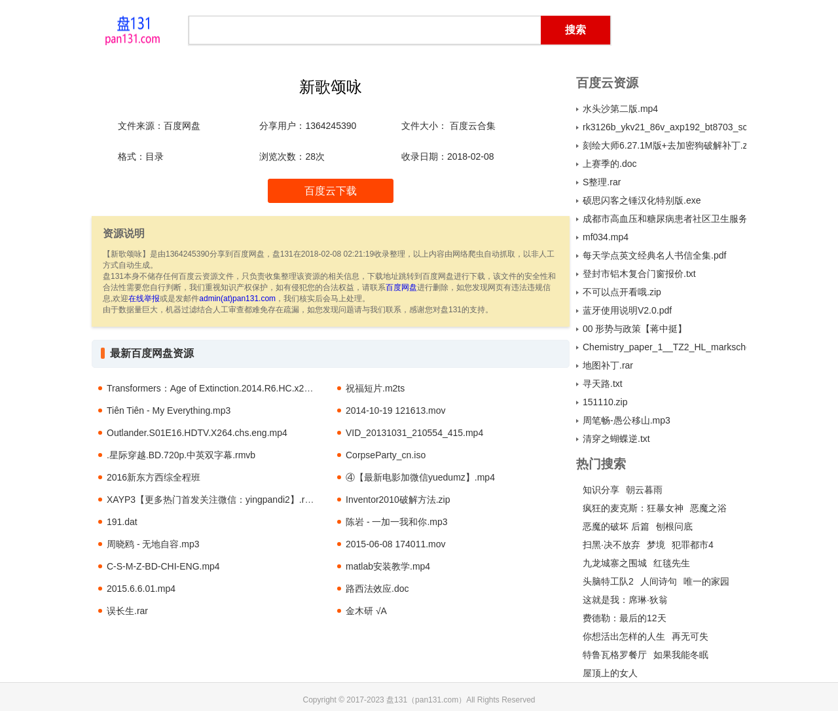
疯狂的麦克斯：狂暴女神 (633, 508)
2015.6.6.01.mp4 (141, 588)
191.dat (122, 522)
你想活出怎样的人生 (624, 636)
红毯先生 (671, 563)
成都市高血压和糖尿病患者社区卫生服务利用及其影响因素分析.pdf (664, 218)
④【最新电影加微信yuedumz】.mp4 (420, 477)
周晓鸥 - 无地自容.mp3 (153, 544)
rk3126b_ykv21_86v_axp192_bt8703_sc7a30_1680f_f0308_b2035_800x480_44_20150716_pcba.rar (664, 127)
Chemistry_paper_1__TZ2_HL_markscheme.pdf (664, 347)
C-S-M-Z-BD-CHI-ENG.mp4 (163, 566)
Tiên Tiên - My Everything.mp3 (168, 410)
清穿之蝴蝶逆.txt (616, 438)
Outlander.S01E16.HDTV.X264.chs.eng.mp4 (197, 433)
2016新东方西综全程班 (153, 477)
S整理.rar (602, 182)
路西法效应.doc (377, 588)
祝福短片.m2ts (375, 388)
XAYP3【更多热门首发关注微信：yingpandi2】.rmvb (214, 499)
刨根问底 (674, 526)
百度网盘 (401, 287)
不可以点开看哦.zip (622, 292)
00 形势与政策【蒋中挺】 (635, 328)
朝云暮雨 (644, 489)
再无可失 (690, 636)
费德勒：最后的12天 (624, 618)
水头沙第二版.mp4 (620, 108)
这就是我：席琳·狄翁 (625, 599)
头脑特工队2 (608, 581)
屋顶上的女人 (610, 673)
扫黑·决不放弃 (611, 544)
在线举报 (144, 298)
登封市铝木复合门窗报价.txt (639, 273)
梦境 (656, 544)
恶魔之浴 (708, 508)
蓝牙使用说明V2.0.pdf (627, 310)
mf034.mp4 (605, 237)
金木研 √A (366, 611)
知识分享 (601, 489)
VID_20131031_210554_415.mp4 (414, 433)
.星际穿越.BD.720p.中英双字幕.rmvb (181, 455)
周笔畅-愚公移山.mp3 (626, 420)
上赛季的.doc (609, 163)
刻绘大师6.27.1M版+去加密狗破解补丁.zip (664, 145)
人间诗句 (658, 581)
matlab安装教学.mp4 (388, 566)
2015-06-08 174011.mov (396, 544)
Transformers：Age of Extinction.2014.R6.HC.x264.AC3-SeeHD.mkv (246, 388)
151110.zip (605, 402)
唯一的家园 (706, 581)
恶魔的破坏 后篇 (616, 526)
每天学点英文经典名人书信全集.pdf (654, 255)
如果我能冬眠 (680, 654)
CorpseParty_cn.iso (386, 455)
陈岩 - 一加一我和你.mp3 (397, 522)
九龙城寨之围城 (615, 563)
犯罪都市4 (693, 544)
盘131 (132, 29)
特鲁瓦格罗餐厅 (615, 654)
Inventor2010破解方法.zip (398, 499)
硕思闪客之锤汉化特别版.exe (642, 200)
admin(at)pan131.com (237, 298)
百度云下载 (330, 190)
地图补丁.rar (608, 365)
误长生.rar (127, 611)
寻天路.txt (603, 383)
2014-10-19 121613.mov (396, 410)
